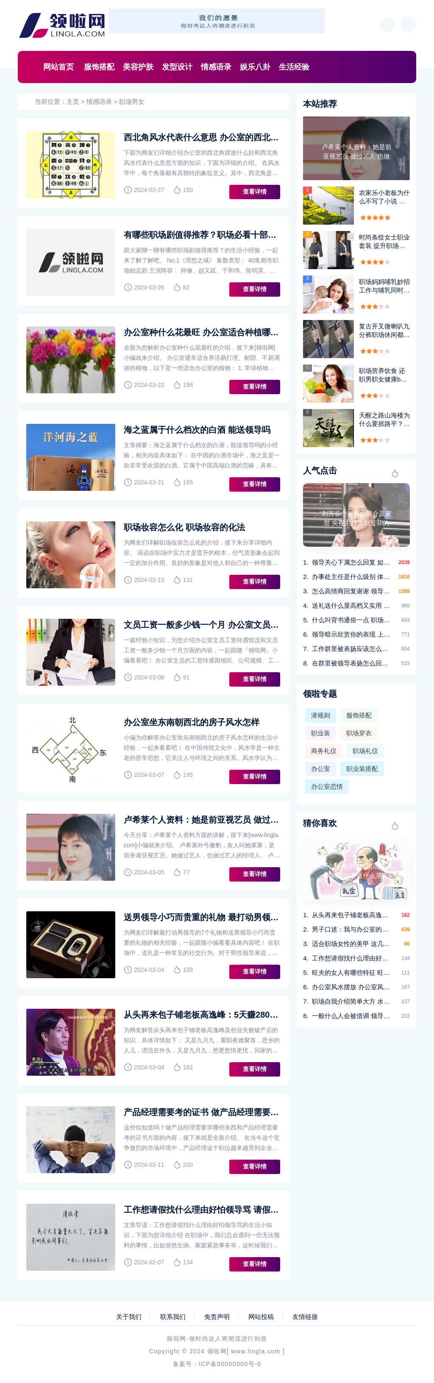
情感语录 (216, 67)
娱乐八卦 (255, 67)
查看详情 (255, 191)
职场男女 (132, 101)
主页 (73, 101)
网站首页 (58, 67)
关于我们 (129, 1317)
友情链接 (305, 1317)
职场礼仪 (365, 750)
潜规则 (320, 715)
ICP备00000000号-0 (230, 1364)
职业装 (320, 733)
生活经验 (294, 67)
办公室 (320, 768)
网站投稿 (261, 1317)
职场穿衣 (359, 733)
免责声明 (217, 1317)
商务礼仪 (324, 750)
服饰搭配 (99, 67)
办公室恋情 (327, 786)
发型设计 (177, 67)
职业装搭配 (362, 768)
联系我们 (173, 1317)
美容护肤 (138, 67)
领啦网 (217, 1351)
